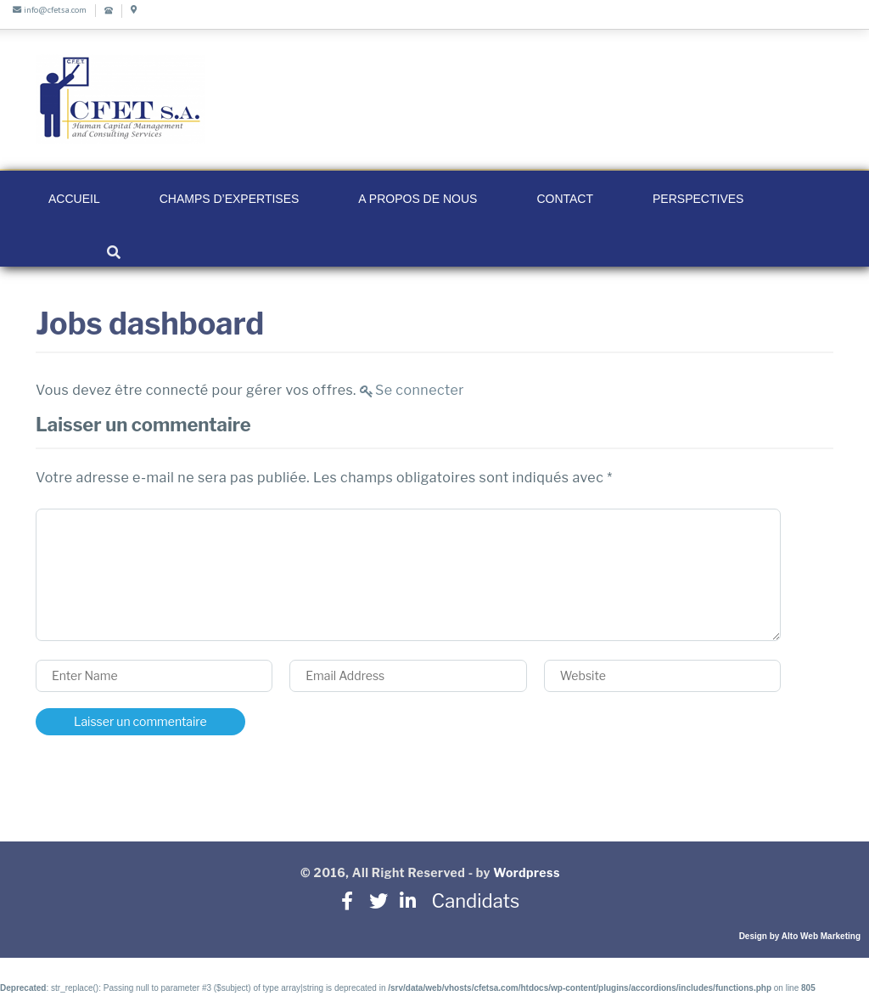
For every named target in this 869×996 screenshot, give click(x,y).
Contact (564, 198)
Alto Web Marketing (821, 936)
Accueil (74, 198)
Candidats (469, 901)
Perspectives (698, 198)
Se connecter (419, 390)
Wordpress (526, 872)
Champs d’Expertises (230, 198)
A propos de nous (417, 198)
